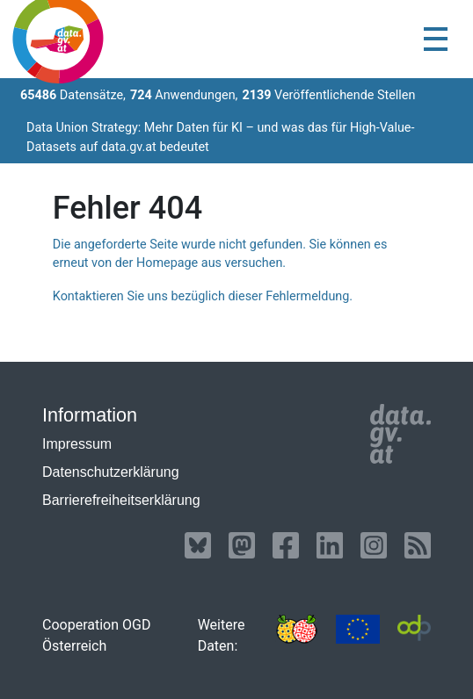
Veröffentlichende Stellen (328, 95)
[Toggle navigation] (435, 39)
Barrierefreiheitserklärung (121, 500)
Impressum (77, 443)
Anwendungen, (184, 95)
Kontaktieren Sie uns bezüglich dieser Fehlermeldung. (203, 296)
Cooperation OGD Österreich (96, 635)
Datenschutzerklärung (110, 472)
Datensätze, (73, 95)
